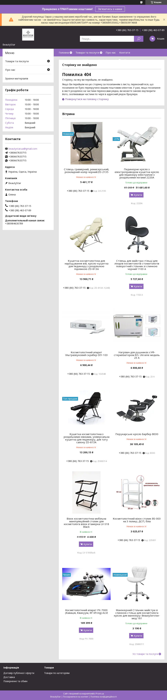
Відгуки (129, 60)
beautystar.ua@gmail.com (23, 148)
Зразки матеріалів (16, 78)
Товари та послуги (87, 52)
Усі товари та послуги (145, 654)
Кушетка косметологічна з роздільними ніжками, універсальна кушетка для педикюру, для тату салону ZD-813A (86, 438)
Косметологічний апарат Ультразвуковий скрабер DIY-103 (86, 353)
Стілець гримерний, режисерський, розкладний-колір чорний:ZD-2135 (86, 170)
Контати (124, 52)
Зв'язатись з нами (110, 9)
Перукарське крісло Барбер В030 (136, 434)
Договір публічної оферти (18, 673)
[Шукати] (138, 39)
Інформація (110, 60)
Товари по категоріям (57, 673)
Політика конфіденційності (103, 696)
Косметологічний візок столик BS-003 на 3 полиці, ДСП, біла (137, 520)
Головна (64, 52)
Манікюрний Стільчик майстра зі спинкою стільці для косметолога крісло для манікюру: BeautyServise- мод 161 (137, 614)
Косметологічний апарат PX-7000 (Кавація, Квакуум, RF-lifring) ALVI (86, 611)
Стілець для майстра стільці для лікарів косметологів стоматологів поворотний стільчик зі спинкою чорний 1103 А (137, 264)
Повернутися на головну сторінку (87, 99)
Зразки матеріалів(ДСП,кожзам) (79, 60)
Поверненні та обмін (15, 681)
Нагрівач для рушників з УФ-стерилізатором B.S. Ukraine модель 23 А (137, 355)
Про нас (111, 52)
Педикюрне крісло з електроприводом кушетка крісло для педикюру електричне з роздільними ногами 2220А (137, 173)
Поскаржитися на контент (75, 696)
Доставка (9, 677)
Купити (138, 194)
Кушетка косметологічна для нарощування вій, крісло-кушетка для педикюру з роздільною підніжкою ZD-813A (86, 264)
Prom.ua (100, 693)
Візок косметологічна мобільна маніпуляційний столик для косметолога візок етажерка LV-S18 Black (86, 522)
